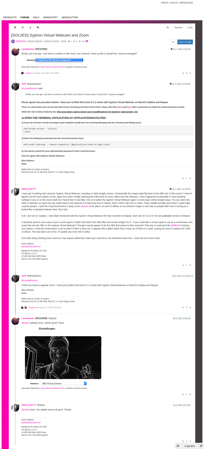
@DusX (85, 206)
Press (165, 2)
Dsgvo (174, 2)
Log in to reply (185, 42)
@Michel (175, 225)
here (119, 107)
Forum (24, 17)
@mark (52, 318)
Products (10, 17)
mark (24, 84)
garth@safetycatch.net (30, 246)
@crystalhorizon (34, 84)
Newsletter (70, 17)
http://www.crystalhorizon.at (52, 67)
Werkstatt (50, 17)
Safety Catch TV (29, 189)
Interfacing (21, 41)
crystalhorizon (28, 49)
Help (36, 17)
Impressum (186, 2)
